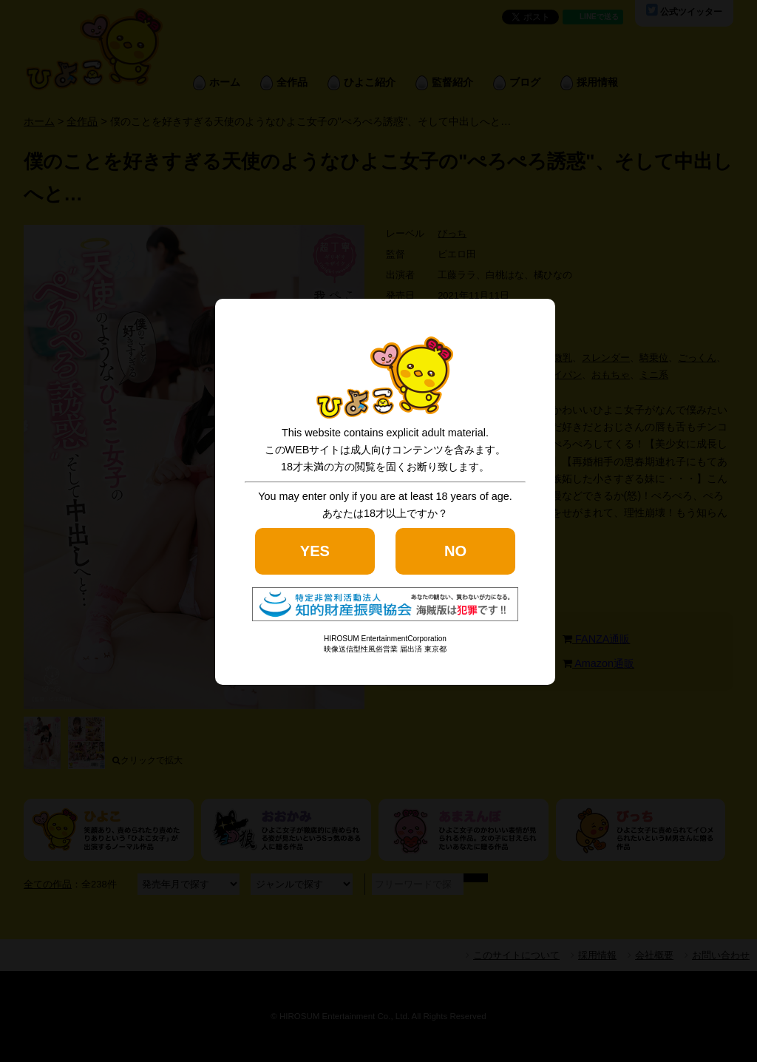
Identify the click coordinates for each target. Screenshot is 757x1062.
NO (455, 551)
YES (315, 551)
